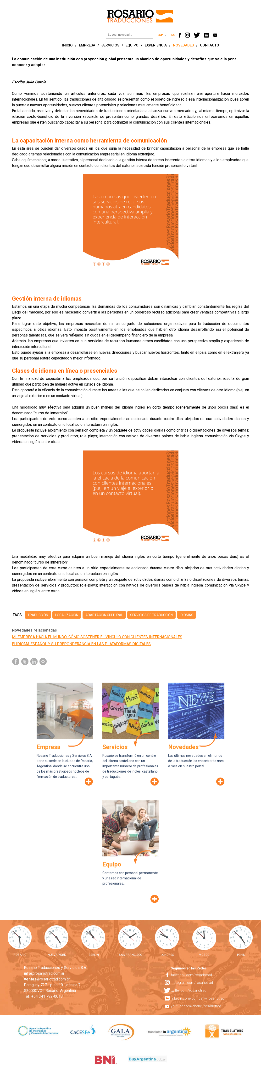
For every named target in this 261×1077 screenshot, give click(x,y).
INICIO (67, 45)
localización (66, 615)
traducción (38, 615)
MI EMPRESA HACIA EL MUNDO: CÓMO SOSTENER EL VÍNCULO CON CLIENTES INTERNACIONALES (97, 637)
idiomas (186, 615)
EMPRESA (87, 45)
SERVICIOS (110, 45)
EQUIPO (132, 45)
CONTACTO (209, 45)
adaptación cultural (104, 615)
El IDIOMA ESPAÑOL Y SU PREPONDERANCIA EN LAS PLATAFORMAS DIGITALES (81, 644)
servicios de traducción (151, 615)
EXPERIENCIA (156, 45)
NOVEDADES (183, 45)
